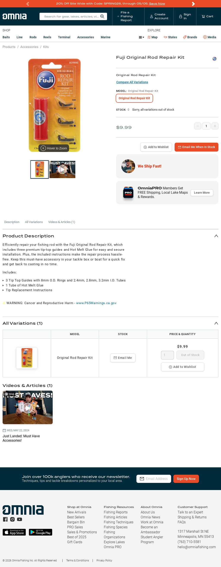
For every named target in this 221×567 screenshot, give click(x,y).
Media (209, 37)
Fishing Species (116, 527)
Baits (6, 37)
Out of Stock (190, 355)
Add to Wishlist (156, 147)
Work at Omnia (152, 522)
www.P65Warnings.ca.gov (96, 303)
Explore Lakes (114, 542)
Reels (47, 37)
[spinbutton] (167, 355)
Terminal (64, 37)
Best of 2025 (76, 537)
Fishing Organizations (114, 534)
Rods (33, 37)
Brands (190, 37)
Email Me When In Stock (196, 147)
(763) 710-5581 (189, 542)
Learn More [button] (202, 192)
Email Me (123, 357)
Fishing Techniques (118, 522)
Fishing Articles (115, 517)
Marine (105, 37)
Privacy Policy (104, 560)
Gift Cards (74, 542)
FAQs (182, 522)
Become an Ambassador (150, 529)
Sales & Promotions (82, 532)
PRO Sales (75, 527)
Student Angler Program (152, 539)
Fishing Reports (116, 512)
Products (9, 47)
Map (153, 37)
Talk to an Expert (190, 512)
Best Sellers (76, 517)
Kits (46, 47)
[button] (110, 235)
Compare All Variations (132, 82)
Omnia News (150, 517)
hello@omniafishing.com (197, 547)
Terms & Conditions (77, 560)
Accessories (85, 37)
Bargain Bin (76, 522)
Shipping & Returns (192, 517)
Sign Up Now (195, 479)
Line (20, 37)
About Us (148, 512)
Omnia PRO (113, 547)
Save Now (157, 3)
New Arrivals (76, 512)
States (170, 37)
